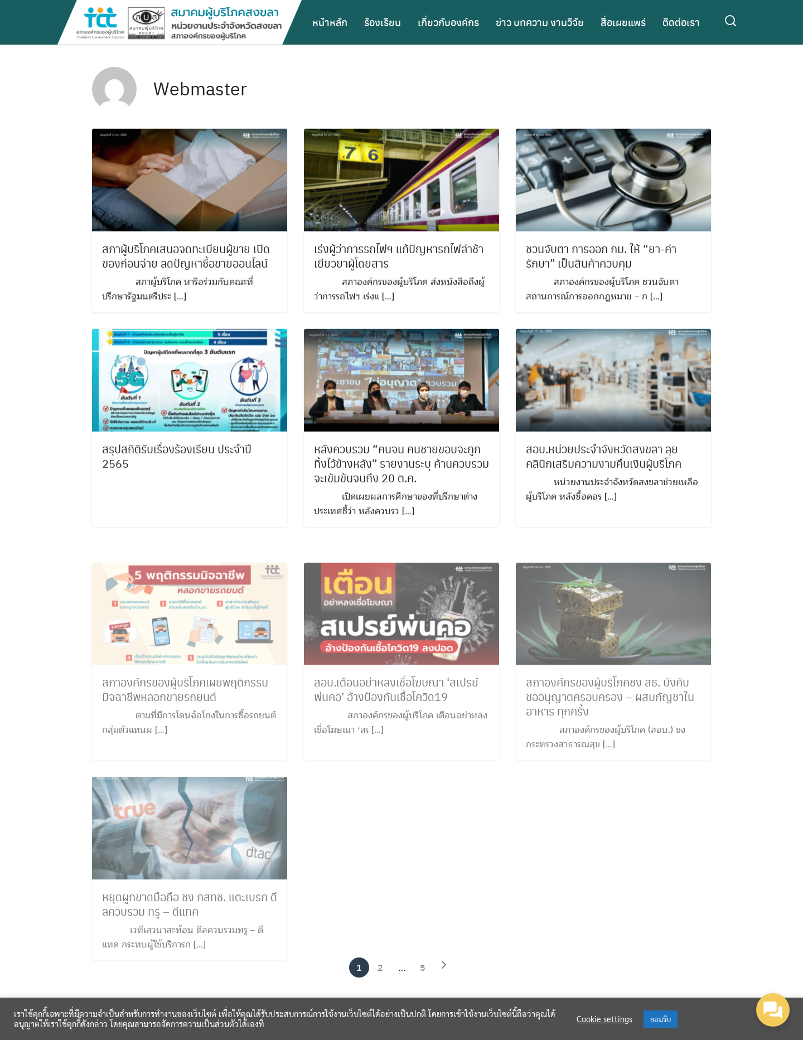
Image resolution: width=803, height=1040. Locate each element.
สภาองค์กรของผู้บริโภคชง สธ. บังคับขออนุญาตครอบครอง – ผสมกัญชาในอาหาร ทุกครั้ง (610, 703)
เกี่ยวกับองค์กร (448, 22)
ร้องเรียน (382, 22)
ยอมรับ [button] (660, 1019)
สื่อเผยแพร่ (623, 22)
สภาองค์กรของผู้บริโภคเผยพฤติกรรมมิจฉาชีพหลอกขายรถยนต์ (185, 696)
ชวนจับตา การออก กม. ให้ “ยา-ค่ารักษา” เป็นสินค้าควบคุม (601, 258)
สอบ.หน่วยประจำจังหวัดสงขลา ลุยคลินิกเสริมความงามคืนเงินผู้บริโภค (603, 458)
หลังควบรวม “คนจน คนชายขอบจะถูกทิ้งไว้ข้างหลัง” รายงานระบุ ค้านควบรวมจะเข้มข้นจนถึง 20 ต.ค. (401, 465)
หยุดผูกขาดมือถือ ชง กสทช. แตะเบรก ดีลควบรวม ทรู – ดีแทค (189, 911)
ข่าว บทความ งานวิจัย (540, 22)
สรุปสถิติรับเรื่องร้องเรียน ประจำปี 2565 (176, 458)
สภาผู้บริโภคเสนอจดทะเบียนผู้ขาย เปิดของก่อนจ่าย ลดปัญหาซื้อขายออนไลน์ (186, 258)
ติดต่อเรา (681, 22)
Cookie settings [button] (604, 1019)
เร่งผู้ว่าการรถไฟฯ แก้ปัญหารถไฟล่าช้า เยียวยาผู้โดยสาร (398, 258)
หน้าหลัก (329, 22)
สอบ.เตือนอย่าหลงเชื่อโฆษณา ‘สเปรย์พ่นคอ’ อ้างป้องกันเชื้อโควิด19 (396, 696)
